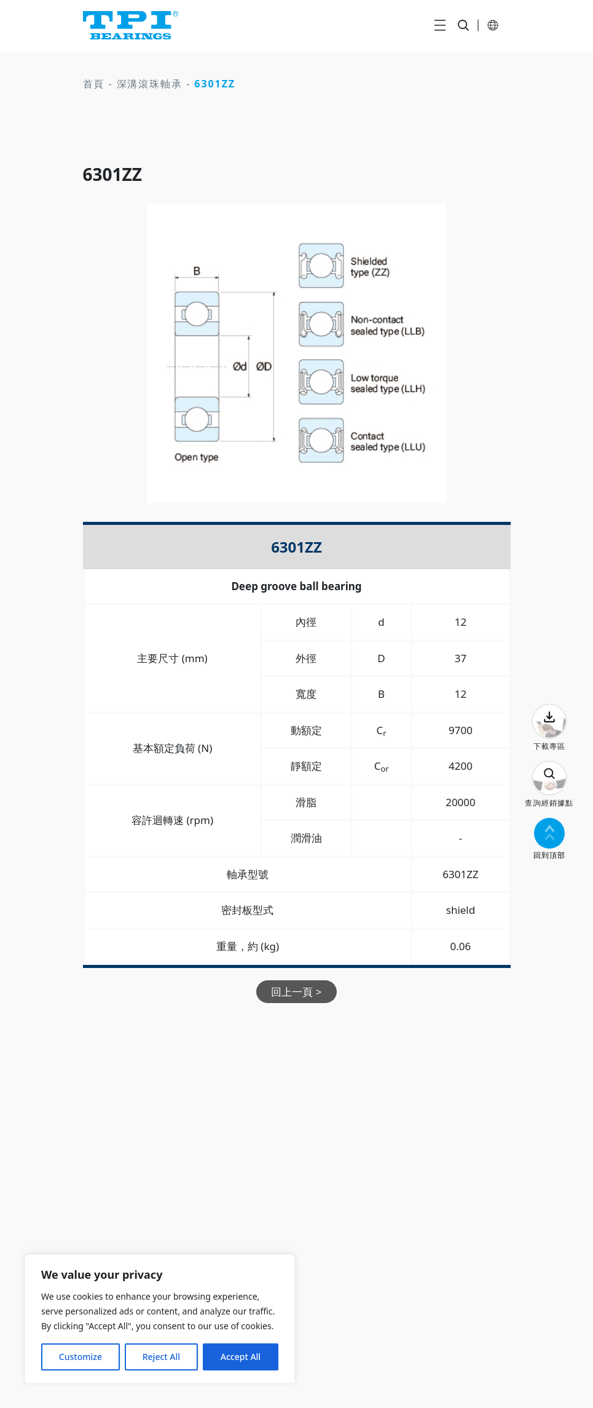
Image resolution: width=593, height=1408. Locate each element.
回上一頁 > (296, 992)
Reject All (161, 1356)
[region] (160, 1318)
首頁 (94, 83)
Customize (80, 1356)
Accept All (241, 1356)
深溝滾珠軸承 (150, 83)
